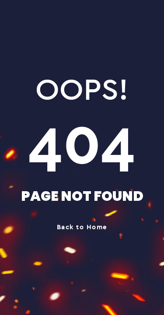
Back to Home (82, 227)
